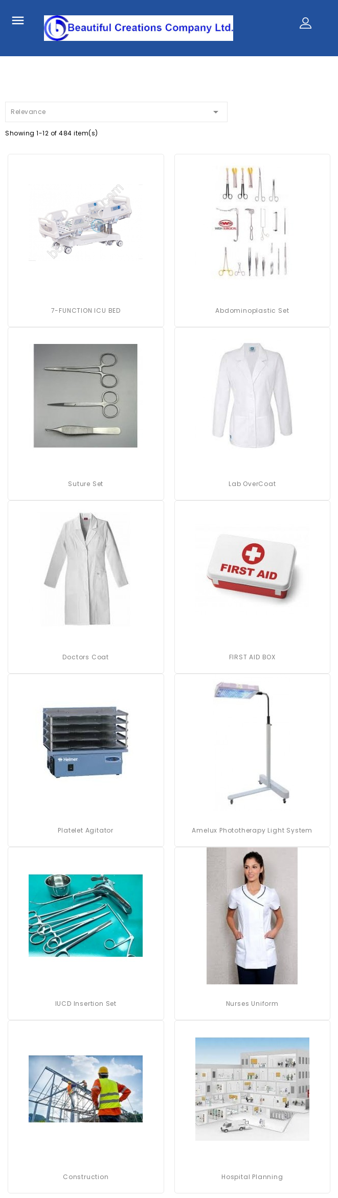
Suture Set (85, 483)
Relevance (116, 110)
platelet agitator (86, 830)
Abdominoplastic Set (252, 310)
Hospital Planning (252, 1176)
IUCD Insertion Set (86, 1003)
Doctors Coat (85, 657)
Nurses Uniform (252, 1003)
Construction (86, 1176)
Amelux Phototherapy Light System (252, 830)
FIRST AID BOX (252, 657)
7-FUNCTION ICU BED (86, 310)
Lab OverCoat (252, 483)
